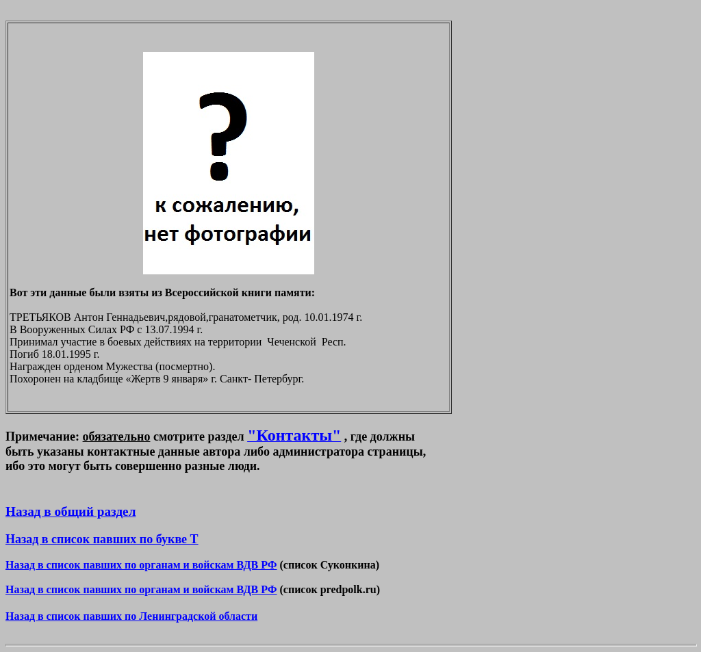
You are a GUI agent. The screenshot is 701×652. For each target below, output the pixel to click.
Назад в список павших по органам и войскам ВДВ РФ (141, 565)
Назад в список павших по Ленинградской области (131, 616)
